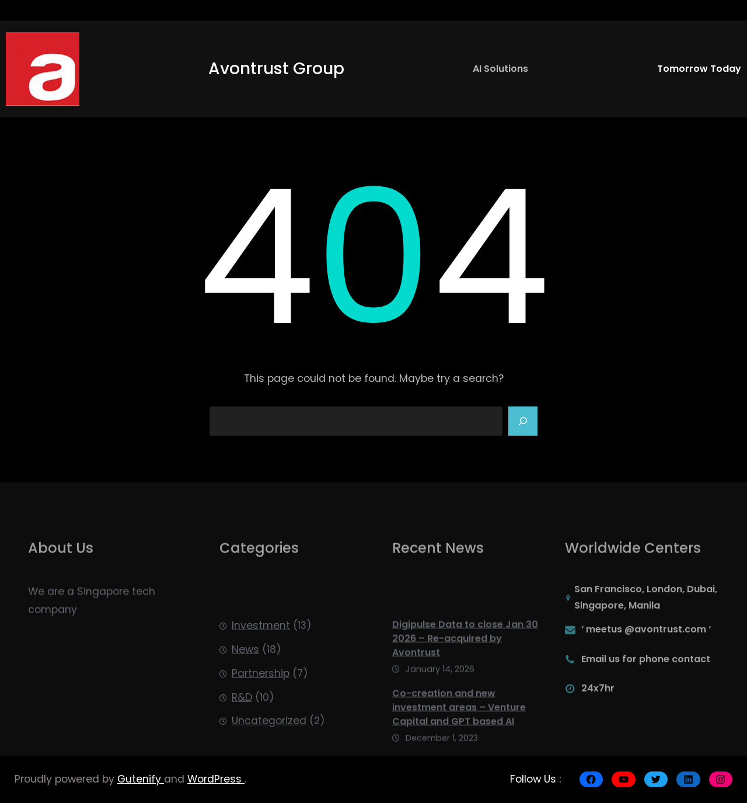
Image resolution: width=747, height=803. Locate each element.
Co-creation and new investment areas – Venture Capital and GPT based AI (459, 735)
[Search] (522, 421)
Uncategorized (269, 746)
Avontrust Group (276, 68)
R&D (242, 722)
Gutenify (140, 779)
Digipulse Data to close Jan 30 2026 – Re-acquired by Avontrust (465, 666)
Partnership (260, 699)
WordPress (216, 779)
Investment (261, 651)
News (245, 675)
